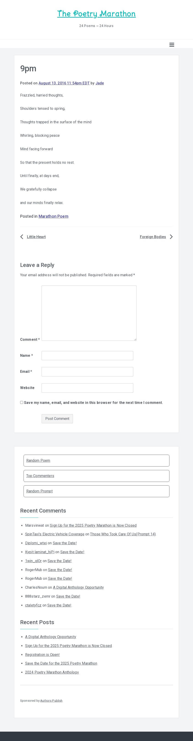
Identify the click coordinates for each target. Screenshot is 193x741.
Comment (30, 339)
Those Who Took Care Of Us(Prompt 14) (123, 534)
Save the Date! (65, 543)
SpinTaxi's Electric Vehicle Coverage (54, 534)
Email (26, 371)
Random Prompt (39, 491)
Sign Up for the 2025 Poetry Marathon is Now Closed (93, 525)
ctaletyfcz (33, 605)
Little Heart (36, 237)
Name (26, 355)
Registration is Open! (42, 654)
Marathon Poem (53, 216)
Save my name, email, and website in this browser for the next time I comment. (93, 402)
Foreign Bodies (153, 237)
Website (27, 388)
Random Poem (38, 460)
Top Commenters (40, 476)
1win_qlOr (33, 561)
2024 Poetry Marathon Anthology (52, 672)
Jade (100, 83)
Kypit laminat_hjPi (39, 552)
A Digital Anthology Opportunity (78, 587)
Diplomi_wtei (36, 543)
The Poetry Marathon (96, 14)
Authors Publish (51, 700)
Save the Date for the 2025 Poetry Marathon (61, 663)
